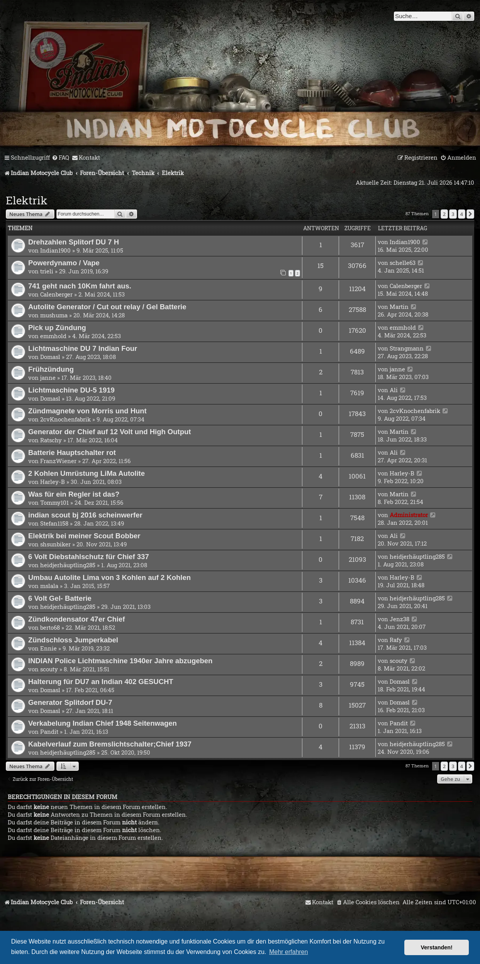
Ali (394, 390)
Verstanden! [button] (437, 947)
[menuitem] (60, 157)
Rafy (396, 640)
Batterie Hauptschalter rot (72, 452)
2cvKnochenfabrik (65, 419)
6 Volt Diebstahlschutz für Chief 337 (88, 557)
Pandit (49, 731)
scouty (49, 669)
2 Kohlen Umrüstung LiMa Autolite (86, 473)
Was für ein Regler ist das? (73, 494)
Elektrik (26, 200)
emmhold (53, 336)
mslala (49, 586)
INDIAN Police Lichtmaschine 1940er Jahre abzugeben (120, 661)
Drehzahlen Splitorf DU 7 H (73, 242)
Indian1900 (55, 250)
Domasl (50, 357)
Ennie (48, 648)
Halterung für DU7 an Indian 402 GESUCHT (100, 681)
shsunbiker (55, 544)
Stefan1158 (54, 523)
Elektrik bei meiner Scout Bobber (84, 536)
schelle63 (403, 262)
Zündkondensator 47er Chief (76, 619)
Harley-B (52, 481)
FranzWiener (58, 461)
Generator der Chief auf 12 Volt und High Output (109, 432)
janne (48, 377)
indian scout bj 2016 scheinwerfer (85, 515)
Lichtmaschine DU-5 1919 (71, 390)
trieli (46, 271)
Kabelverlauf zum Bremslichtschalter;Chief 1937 (110, 744)
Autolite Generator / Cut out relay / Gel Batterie (107, 307)
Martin (399, 306)
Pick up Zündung (57, 328)
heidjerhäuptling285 (67, 565)
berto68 (50, 627)
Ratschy (51, 440)
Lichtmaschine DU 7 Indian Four (82, 348)
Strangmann (407, 348)
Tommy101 (54, 502)
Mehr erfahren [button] (288, 952)
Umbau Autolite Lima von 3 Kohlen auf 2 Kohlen (109, 577)
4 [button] (461, 214)
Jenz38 (399, 619)
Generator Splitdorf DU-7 (70, 702)
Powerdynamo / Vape (64, 263)
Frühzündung (51, 369)
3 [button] (452, 214)
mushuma (54, 315)
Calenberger (56, 294)
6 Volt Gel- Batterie (60, 598)
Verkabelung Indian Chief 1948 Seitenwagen (102, 723)
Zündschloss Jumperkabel (73, 640)
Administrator (409, 515)
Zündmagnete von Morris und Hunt (87, 411)
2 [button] (444, 214)
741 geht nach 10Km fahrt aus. (79, 286)
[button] (470, 214)
